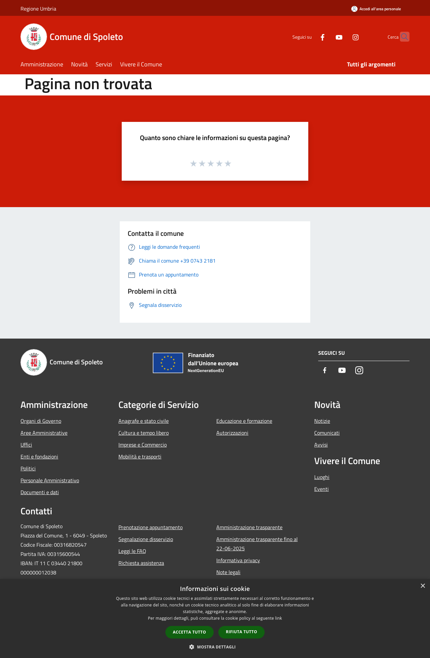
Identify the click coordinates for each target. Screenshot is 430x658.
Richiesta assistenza (141, 563)
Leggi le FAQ (132, 551)
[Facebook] (309, 36)
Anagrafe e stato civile (143, 421)
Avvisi (321, 445)
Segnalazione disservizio (145, 539)
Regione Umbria (38, 9)
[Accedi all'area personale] (376, 9)
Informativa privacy (238, 560)
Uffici (26, 445)
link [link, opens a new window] (278, 618)
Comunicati (327, 433)
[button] (215, 646)
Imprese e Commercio (142, 445)
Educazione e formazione (244, 421)
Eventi (321, 489)
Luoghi (321, 477)
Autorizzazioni (232, 433)
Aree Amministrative (44, 433)
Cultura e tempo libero (143, 433)
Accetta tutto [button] (189, 632)
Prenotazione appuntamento (150, 527)
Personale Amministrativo (50, 480)
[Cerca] (401, 37)
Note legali (228, 572)
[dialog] (215, 618)
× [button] (422, 586)
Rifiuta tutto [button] (241, 632)
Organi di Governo (41, 421)
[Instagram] (342, 36)
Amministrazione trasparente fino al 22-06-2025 (257, 543)
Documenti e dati (40, 492)
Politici (28, 468)
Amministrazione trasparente (249, 527)
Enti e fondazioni (39, 456)
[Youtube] (326, 36)
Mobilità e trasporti (139, 456)
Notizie (322, 421)
